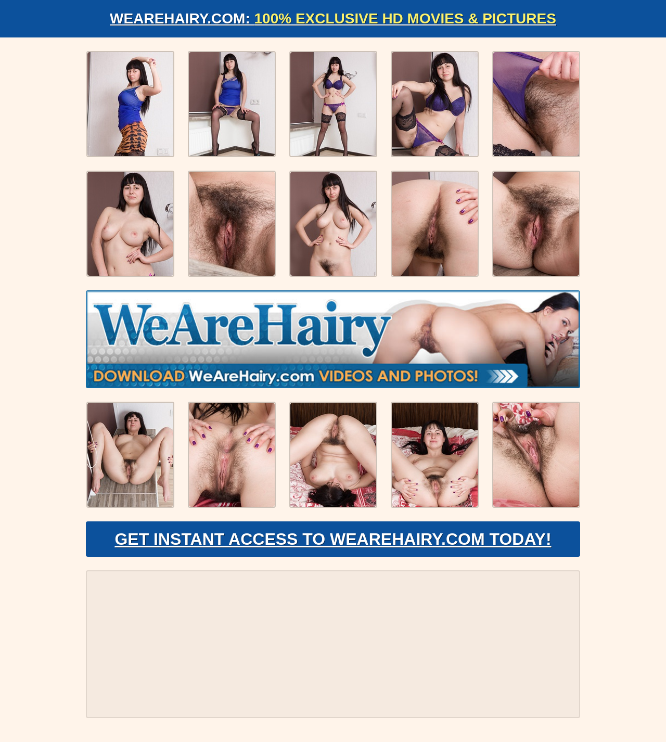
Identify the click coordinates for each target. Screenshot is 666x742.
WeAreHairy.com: (333, 18)
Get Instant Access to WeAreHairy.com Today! (332, 539)
